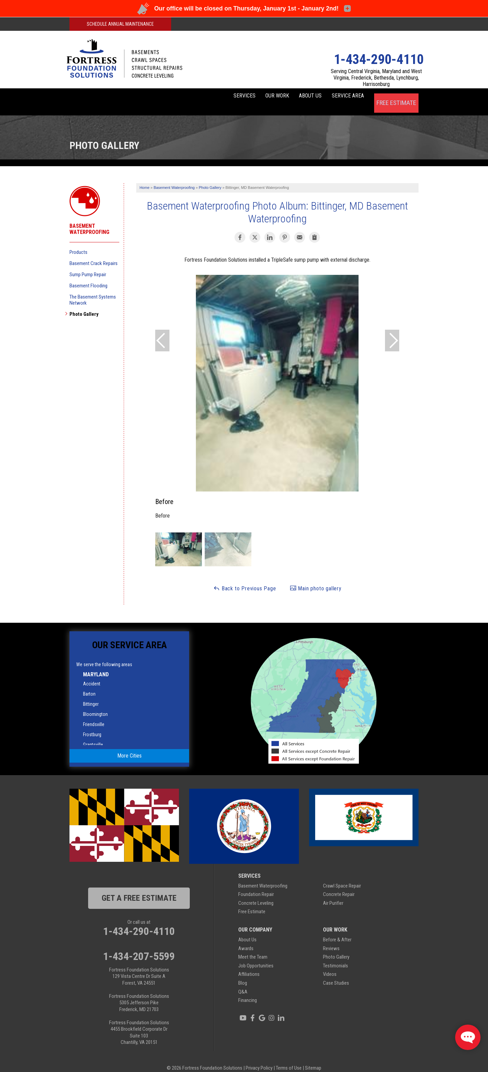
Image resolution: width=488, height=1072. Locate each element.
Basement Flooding (88, 276)
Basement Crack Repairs (93, 254)
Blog (242, 974)
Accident (91, 674)
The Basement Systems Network (92, 290)
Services (207, 97)
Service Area (342, 97)
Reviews (331, 939)
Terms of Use (289, 1058)
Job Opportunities (255, 957)
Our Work (250, 97)
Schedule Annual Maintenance (120, 24)
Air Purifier (333, 894)
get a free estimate (139, 888)
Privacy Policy (259, 1058)
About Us (294, 97)
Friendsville (93, 715)
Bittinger (91, 694)
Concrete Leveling (255, 894)
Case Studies (336, 974)
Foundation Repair (256, 885)
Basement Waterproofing (89, 220)
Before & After (337, 930)
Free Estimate (395, 97)
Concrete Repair (338, 885)
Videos (330, 965)
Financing (247, 991)
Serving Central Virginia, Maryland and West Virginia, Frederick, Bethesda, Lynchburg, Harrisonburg (376, 77)
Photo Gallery (84, 305)
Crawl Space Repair (342, 876)
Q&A (242, 982)
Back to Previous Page (244, 579)
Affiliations (249, 965)
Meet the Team (252, 948)
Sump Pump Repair (87, 265)
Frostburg (92, 725)
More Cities (129, 746)
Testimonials (335, 957)
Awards (245, 939)
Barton (89, 684)
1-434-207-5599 (139, 946)
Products (78, 243)
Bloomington (95, 704)
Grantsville (93, 735)
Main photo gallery (316, 579)
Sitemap (313, 1058)
